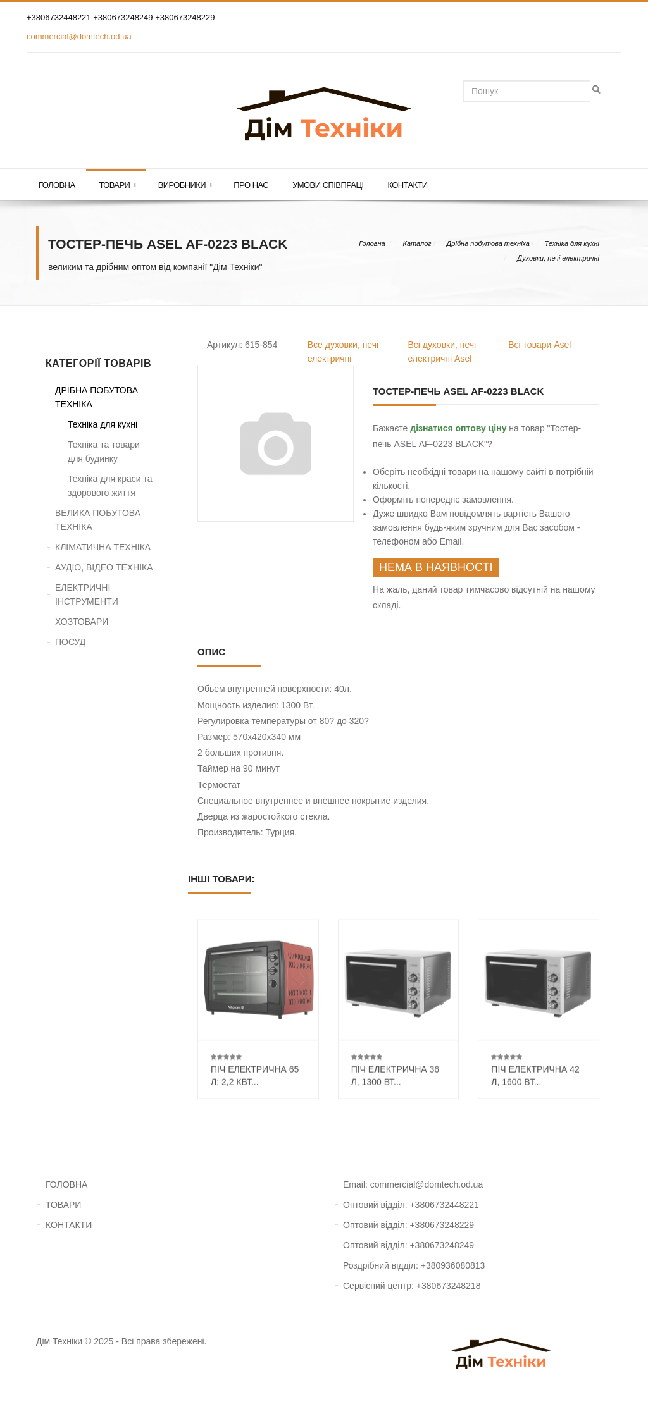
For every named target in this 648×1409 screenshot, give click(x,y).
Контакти (407, 185)
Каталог (416, 243)
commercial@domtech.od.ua (79, 36)
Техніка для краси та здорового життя (110, 486)
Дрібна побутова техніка (488, 243)
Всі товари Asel (539, 345)
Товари (118, 185)
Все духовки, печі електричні (343, 352)
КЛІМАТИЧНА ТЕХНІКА (103, 547)
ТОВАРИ (63, 1205)
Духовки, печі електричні (558, 258)
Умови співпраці (327, 185)
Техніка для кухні (572, 243)
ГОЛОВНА (66, 1184)
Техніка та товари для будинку (104, 452)
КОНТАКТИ (69, 1225)
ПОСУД (70, 642)
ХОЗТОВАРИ (81, 622)
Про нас (251, 185)
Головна (57, 185)
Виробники (185, 185)
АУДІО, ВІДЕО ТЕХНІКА (104, 567)
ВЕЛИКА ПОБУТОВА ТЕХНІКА (97, 520)
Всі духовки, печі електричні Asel (442, 352)
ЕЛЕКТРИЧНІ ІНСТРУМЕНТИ (86, 594)
